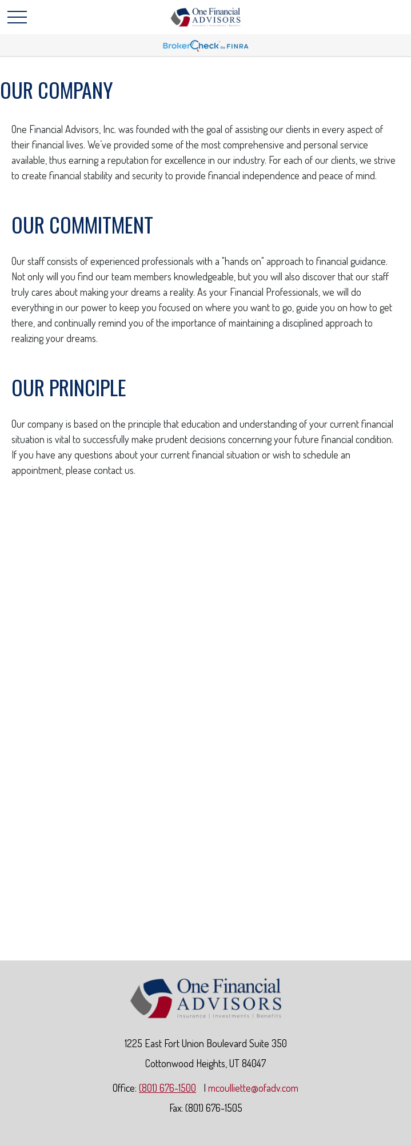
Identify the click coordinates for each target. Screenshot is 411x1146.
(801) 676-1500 (167, 1087)
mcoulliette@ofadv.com (253, 1087)
